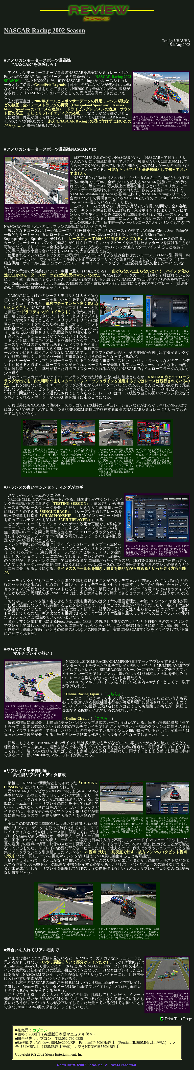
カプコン (39, 1030)
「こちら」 (112, 694)
